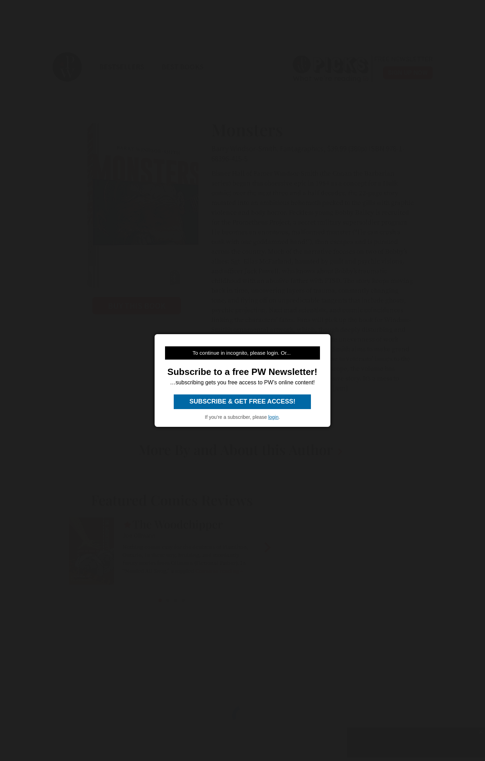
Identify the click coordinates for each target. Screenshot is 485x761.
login (273, 417)
